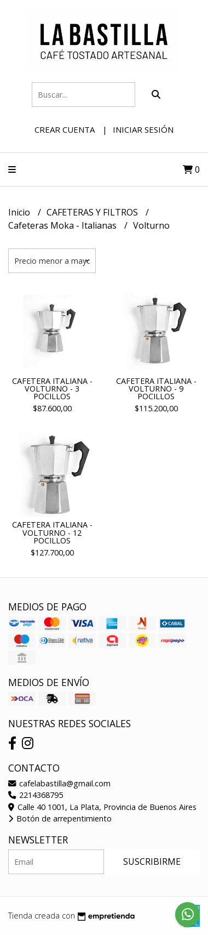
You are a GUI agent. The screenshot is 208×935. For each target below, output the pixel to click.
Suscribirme (152, 861)
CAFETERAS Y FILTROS (93, 212)
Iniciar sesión (143, 129)
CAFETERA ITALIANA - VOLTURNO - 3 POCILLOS (52, 389)
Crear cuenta (64, 129)
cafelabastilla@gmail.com (59, 783)
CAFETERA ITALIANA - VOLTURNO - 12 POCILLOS (52, 532)
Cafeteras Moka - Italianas (63, 225)
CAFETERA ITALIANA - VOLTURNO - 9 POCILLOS (156, 389)
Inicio (20, 212)
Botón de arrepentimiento (60, 818)
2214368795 (35, 795)
